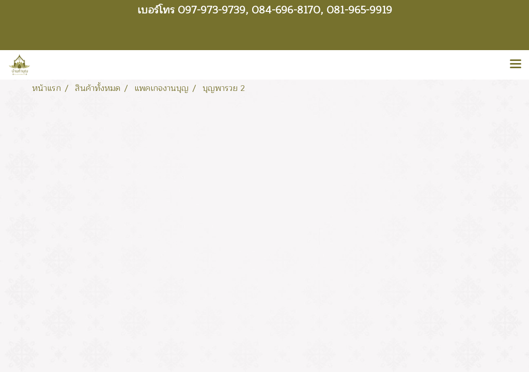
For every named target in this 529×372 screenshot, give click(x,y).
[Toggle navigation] (515, 64)
